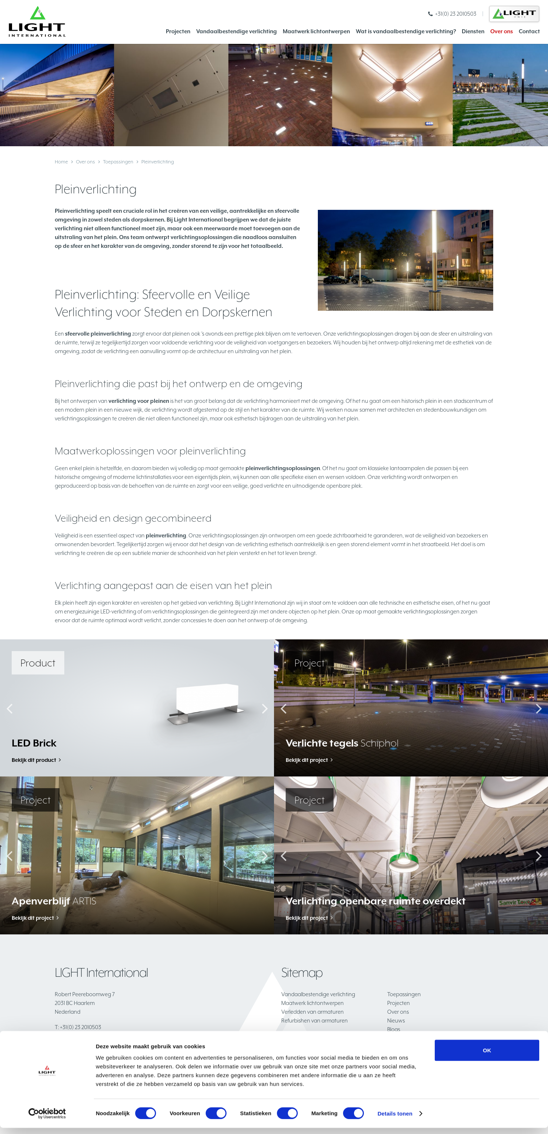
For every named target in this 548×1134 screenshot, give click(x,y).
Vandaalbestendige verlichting (236, 31)
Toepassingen (118, 162)
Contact (529, 31)
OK (487, 1056)
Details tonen (394, 1119)
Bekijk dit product (34, 760)
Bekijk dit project (307, 760)
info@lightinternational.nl (88, 1036)
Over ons (501, 31)
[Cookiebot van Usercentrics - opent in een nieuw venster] (47, 1119)
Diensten (473, 31)
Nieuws (396, 1020)
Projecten (178, 31)
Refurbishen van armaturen (314, 1020)
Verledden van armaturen (312, 1012)
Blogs (393, 1029)
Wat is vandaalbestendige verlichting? (406, 31)
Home (61, 162)
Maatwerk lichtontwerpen (316, 31)
